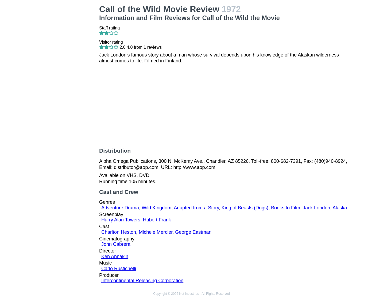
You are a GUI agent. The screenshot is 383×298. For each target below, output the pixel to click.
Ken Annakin (114, 256)
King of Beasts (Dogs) (245, 207)
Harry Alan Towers (120, 219)
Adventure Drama (120, 207)
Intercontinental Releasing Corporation (142, 280)
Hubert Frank (157, 219)
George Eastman (193, 232)
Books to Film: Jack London (300, 207)
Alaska (339, 207)
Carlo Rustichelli (118, 268)
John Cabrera (115, 244)
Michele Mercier (155, 232)
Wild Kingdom (156, 207)
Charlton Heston (118, 232)
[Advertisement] (66, 84)
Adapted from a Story (196, 207)
